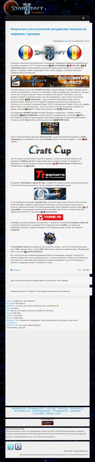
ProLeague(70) (60, 411)
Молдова (16, 270)
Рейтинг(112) (76, 408)
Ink (8, 303)
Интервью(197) (36, 408)
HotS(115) (63, 408)
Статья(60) (38, 413)
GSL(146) (51, 408)
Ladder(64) (75, 411)
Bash (67, 41)
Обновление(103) (41, 411)
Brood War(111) (22, 411)
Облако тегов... (54, 413)
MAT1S (9, 301)
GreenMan (11, 323)
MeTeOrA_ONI (12, 306)
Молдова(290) (19, 408)
